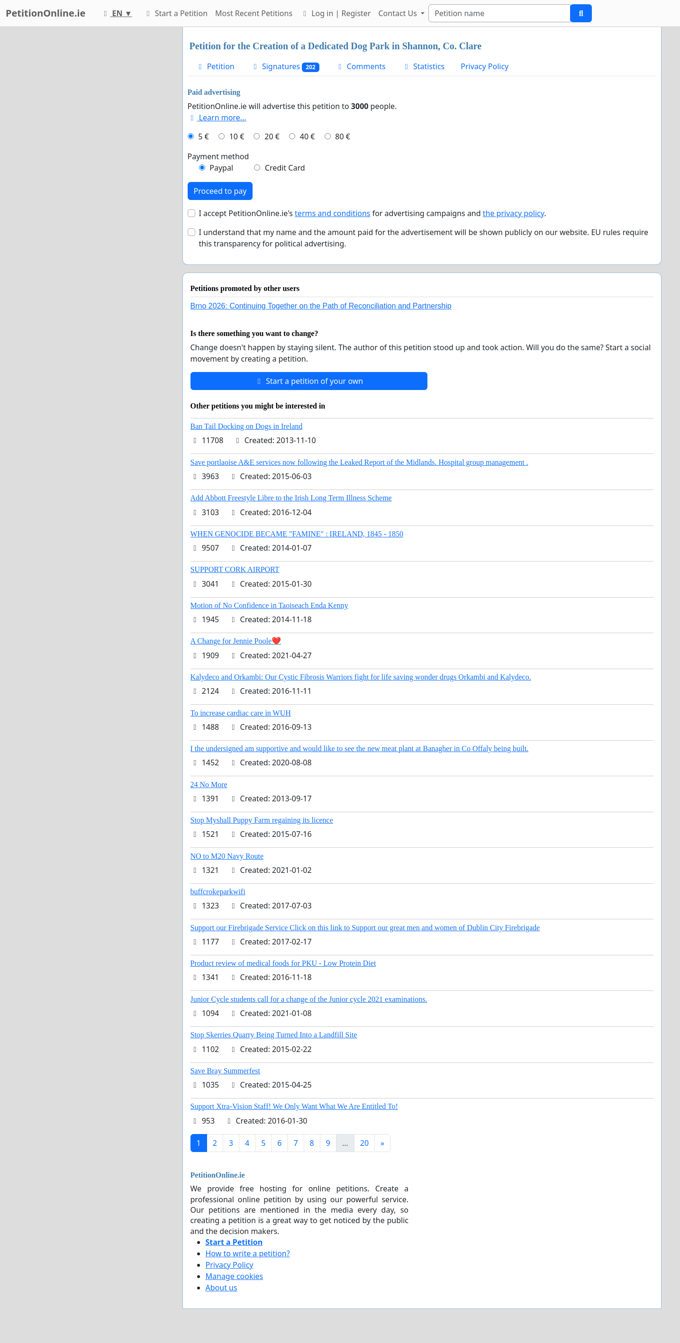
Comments (360, 66)
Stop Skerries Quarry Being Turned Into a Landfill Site (273, 1035)
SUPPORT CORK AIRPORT (235, 569)
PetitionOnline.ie (45, 13)
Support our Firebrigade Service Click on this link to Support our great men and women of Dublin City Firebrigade (365, 928)
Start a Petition (176, 13)
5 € (203, 136)
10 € (237, 136)
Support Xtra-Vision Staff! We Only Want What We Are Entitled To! (294, 1106)
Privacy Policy (484, 66)
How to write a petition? (248, 1253)
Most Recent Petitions (253, 13)
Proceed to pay (220, 191)
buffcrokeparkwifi (217, 892)
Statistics (423, 66)
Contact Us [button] (398, 13)
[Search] (499, 13)
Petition (215, 66)
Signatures (285, 66)
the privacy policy (513, 213)
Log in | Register (335, 13)
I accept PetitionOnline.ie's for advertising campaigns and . (372, 213)
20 (364, 1143)
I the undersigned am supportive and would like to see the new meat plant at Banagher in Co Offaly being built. (359, 748)
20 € (272, 136)
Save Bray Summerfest (225, 1071)
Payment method (218, 156)
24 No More (208, 784)
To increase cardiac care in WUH (240, 713)
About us (221, 1287)
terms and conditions (332, 213)
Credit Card (285, 168)
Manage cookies (234, 1276)
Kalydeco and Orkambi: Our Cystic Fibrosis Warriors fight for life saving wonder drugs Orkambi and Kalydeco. (360, 677)
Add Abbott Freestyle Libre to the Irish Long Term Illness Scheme (291, 498)
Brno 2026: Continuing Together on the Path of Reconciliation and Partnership (321, 306)
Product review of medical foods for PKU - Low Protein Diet (283, 963)
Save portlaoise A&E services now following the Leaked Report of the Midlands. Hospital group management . (359, 462)
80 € (342, 136)
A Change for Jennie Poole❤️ (235, 641)
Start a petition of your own (308, 381)
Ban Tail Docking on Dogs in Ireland (246, 426)
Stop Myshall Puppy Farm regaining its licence (261, 820)
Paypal (221, 168)
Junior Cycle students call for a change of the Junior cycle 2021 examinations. (308, 999)
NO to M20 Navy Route (227, 856)
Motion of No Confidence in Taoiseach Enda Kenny (269, 605)
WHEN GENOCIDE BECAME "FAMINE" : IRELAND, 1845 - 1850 (297, 534)
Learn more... (217, 117)
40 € (307, 136)
